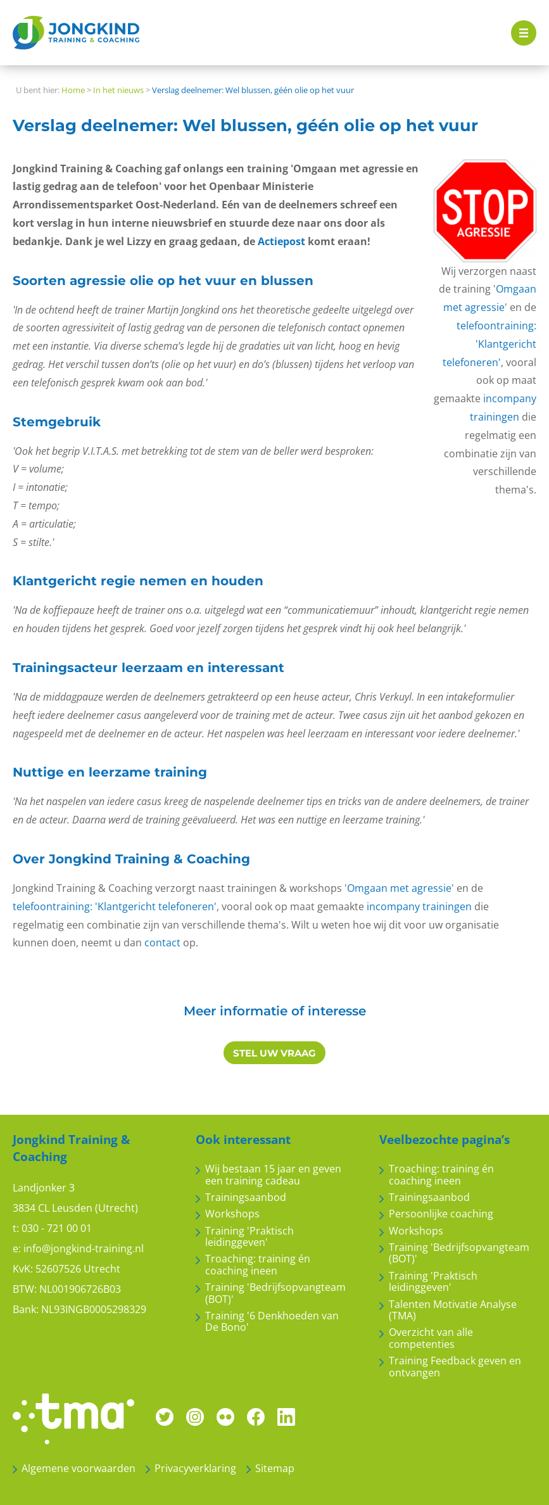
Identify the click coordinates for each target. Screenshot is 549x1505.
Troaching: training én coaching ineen (257, 1264)
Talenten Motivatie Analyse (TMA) (453, 1310)
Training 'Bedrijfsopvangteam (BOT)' (275, 1293)
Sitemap (274, 1468)
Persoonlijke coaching (441, 1213)
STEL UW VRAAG (274, 1053)
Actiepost (281, 241)
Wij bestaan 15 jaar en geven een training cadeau (273, 1174)
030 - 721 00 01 (57, 1228)
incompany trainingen (419, 906)
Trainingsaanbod (245, 1197)
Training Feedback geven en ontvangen (455, 1366)
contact (162, 942)
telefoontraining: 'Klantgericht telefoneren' (489, 344)
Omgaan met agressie (399, 888)
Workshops (232, 1213)
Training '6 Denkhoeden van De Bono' (272, 1321)
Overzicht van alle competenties (431, 1338)
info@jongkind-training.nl (83, 1248)
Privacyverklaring (195, 1468)
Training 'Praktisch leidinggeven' (249, 1236)
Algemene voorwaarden (79, 1468)
